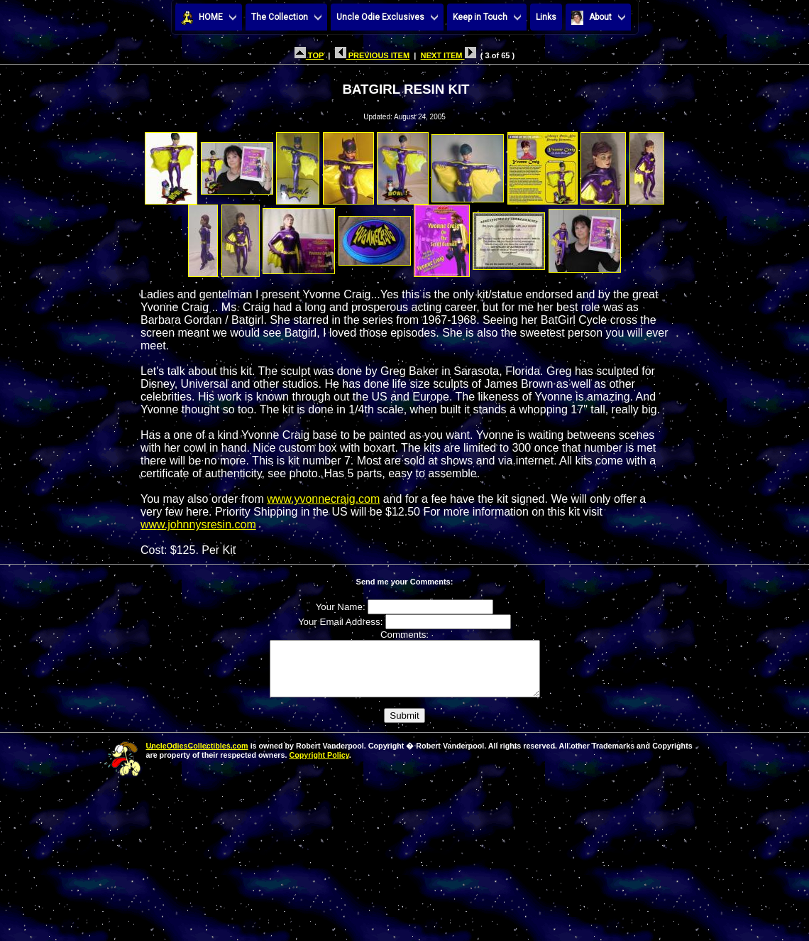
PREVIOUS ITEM (372, 55)
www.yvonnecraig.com (323, 499)
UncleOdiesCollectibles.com (197, 756)
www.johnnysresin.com (198, 524)
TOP (309, 55)
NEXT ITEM (448, 55)
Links (546, 17)
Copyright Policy (318, 765)
